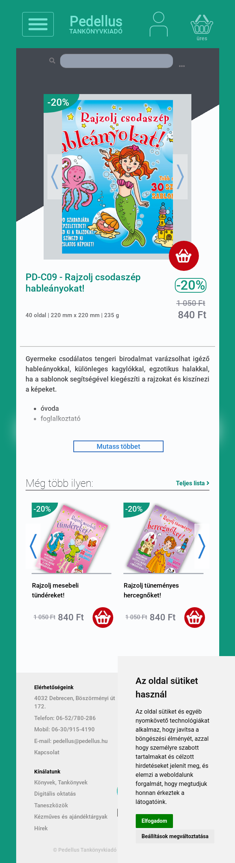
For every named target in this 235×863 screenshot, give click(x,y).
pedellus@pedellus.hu (80, 741)
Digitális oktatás (55, 793)
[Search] (116, 61)
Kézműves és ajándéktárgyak (71, 816)
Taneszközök (51, 805)
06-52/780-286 (76, 718)
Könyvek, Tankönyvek (61, 782)
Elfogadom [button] (154, 821)
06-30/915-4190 (73, 729)
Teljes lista (192, 483)
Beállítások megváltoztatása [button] (175, 836)
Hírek (41, 828)
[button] (55, 177)
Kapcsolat (46, 752)
